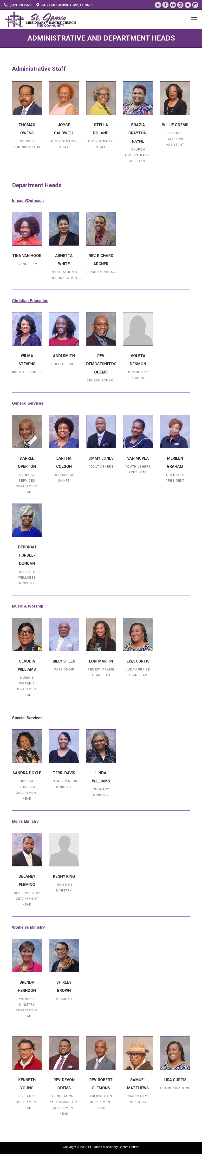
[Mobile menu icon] (194, 19)
